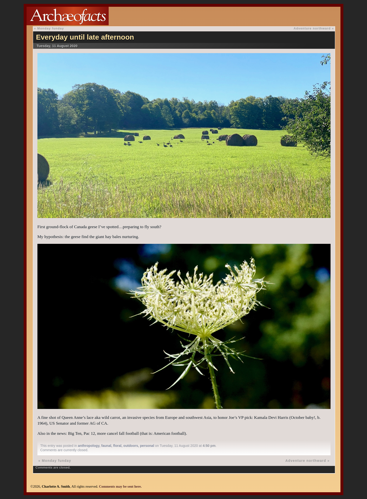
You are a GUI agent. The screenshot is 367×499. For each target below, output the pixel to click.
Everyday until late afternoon (85, 37)
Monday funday (50, 28)
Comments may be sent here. (120, 486)
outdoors (130, 446)
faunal (106, 446)
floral (117, 446)
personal (147, 446)
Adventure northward (312, 28)
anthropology (88, 446)
